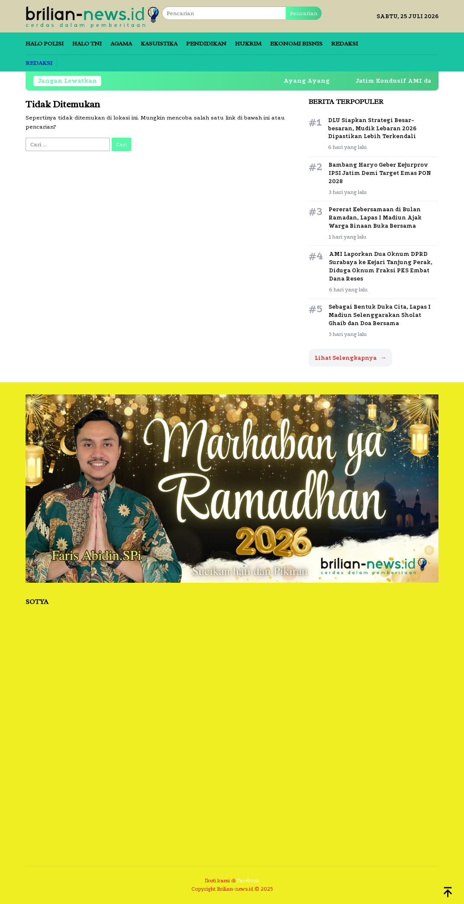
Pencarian (303, 13)
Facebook (248, 881)
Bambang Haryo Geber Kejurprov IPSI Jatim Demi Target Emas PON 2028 (380, 172)
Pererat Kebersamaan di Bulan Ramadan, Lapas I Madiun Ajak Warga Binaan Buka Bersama (375, 217)
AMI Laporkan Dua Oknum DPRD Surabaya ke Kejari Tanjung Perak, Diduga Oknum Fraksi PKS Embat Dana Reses (380, 266)
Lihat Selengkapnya (350, 357)
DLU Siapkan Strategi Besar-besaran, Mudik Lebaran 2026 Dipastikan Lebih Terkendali (372, 128)
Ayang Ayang (301, 80)
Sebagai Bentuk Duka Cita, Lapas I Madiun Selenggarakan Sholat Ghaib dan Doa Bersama (380, 314)
